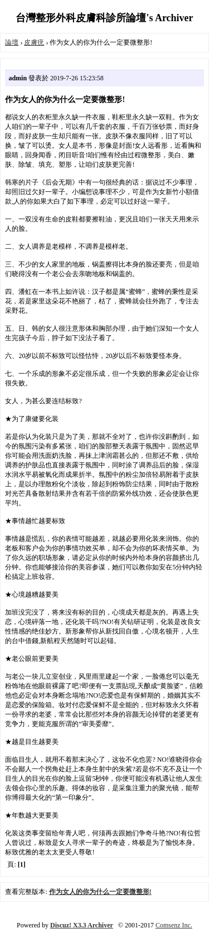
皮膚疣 (34, 42)
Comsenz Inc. (173, 925)
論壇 (11, 42)
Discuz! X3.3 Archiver (81, 925)
